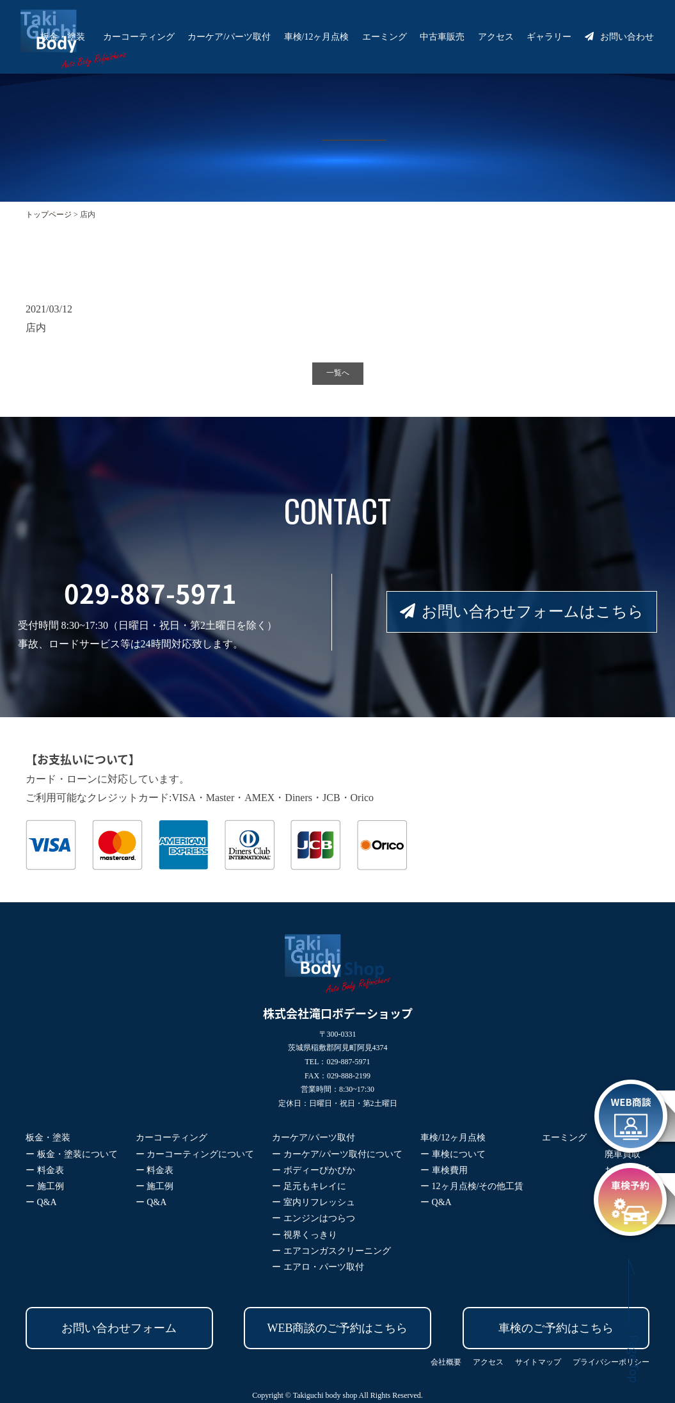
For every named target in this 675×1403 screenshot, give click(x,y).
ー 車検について (453, 1154)
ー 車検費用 (444, 1170)
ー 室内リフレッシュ (313, 1202)
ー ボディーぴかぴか (313, 1170)
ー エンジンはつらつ (313, 1218)
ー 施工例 (45, 1186)
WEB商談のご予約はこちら (337, 1328)
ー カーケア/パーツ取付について (337, 1154)
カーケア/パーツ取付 (229, 37)
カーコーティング (139, 37)
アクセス (496, 37)
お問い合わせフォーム (119, 1328)
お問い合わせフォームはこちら (522, 611)
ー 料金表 (45, 1170)
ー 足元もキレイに (309, 1186)
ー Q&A (41, 1202)
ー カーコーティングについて (195, 1154)
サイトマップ (538, 1362)
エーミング (384, 37)
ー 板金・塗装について (72, 1154)
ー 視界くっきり (304, 1235)
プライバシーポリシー (611, 1362)
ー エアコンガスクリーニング (331, 1251)
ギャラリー (549, 37)
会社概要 (446, 1362)
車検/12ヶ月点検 (316, 37)
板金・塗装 (62, 37)
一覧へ (337, 372)
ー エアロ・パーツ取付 (318, 1267)
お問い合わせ (619, 37)
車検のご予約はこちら (556, 1328)
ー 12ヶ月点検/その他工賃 (471, 1186)
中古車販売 (442, 37)
